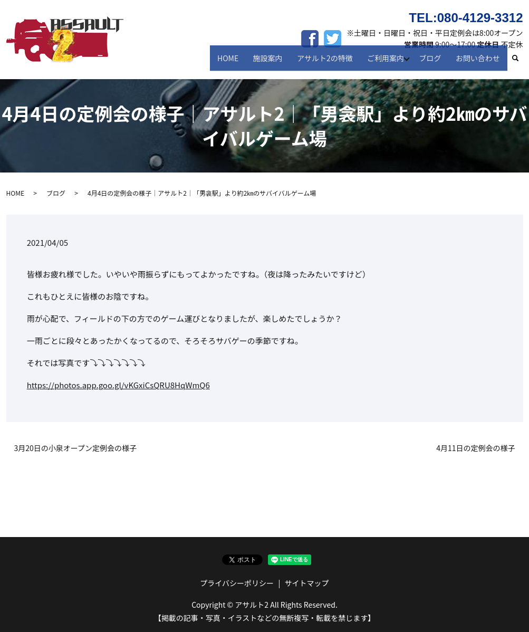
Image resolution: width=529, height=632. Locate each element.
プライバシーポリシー (237, 583)
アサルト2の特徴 (330, 62)
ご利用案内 (387, 62)
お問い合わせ (479, 62)
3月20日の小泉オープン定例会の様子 (75, 448)
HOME (237, 62)
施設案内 (275, 62)
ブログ (434, 62)
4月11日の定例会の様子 (475, 448)
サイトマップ (307, 583)
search (520, 63)
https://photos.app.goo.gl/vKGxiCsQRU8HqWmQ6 (118, 384)
